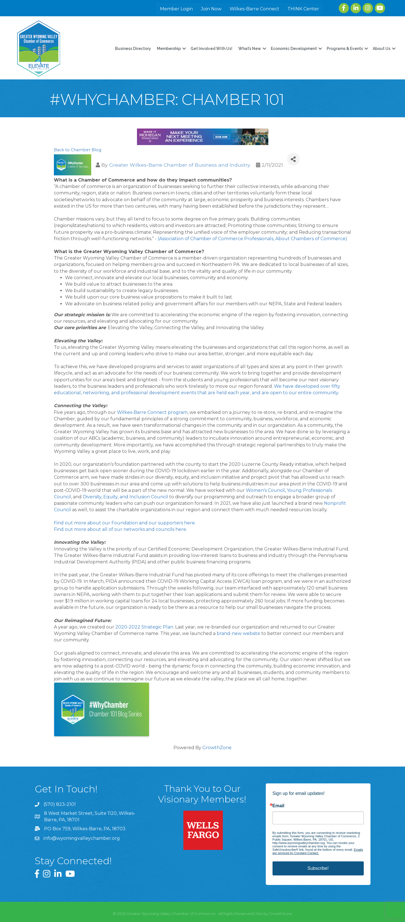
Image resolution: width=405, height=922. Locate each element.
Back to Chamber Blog (77, 149)
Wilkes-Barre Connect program (152, 412)
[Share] (293, 159)
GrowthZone (217, 747)
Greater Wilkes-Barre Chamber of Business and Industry (179, 165)
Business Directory (132, 48)
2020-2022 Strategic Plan (144, 627)
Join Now (212, 9)
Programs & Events (344, 48)
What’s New (249, 48)
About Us (381, 48)
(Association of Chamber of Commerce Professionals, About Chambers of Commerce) (253, 238)
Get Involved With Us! (211, 48)
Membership (168, 48)
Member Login (177, 9)
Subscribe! (318, 868)
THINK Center (304, 9)
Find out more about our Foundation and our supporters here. (125, 523)
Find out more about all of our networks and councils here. (120, 529)
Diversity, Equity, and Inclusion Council (125, 496)
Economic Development (293, 48)
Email (279, 806)
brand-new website (238, 633)
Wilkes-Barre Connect (255, 9)
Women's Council (265, 490)
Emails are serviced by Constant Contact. (318, 851)
